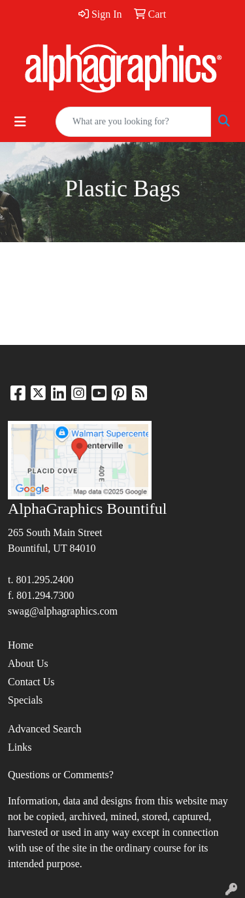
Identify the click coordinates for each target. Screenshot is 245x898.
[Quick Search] (133, 122)
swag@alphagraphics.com (63, 611)
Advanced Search (44, 728)
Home (20, 645)
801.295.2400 (44, 579)
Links (19, 747)
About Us (28, 663)
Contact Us (31, 681)
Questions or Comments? (61, 774)
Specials (25, 700)
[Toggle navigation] (20, 122)
